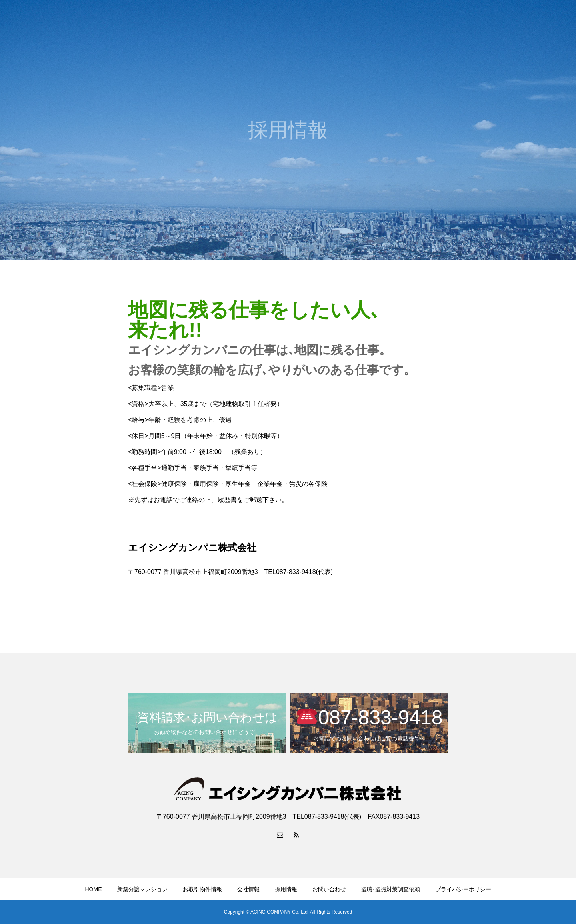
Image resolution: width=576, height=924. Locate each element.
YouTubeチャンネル (536, 20)
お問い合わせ (479, 20)
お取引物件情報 (392, 20)
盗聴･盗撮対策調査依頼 (390, 889)
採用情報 (286, 889)
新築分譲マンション (333, 20)
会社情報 (437, 20)
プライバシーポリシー (463, 889)
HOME (284, 20)
